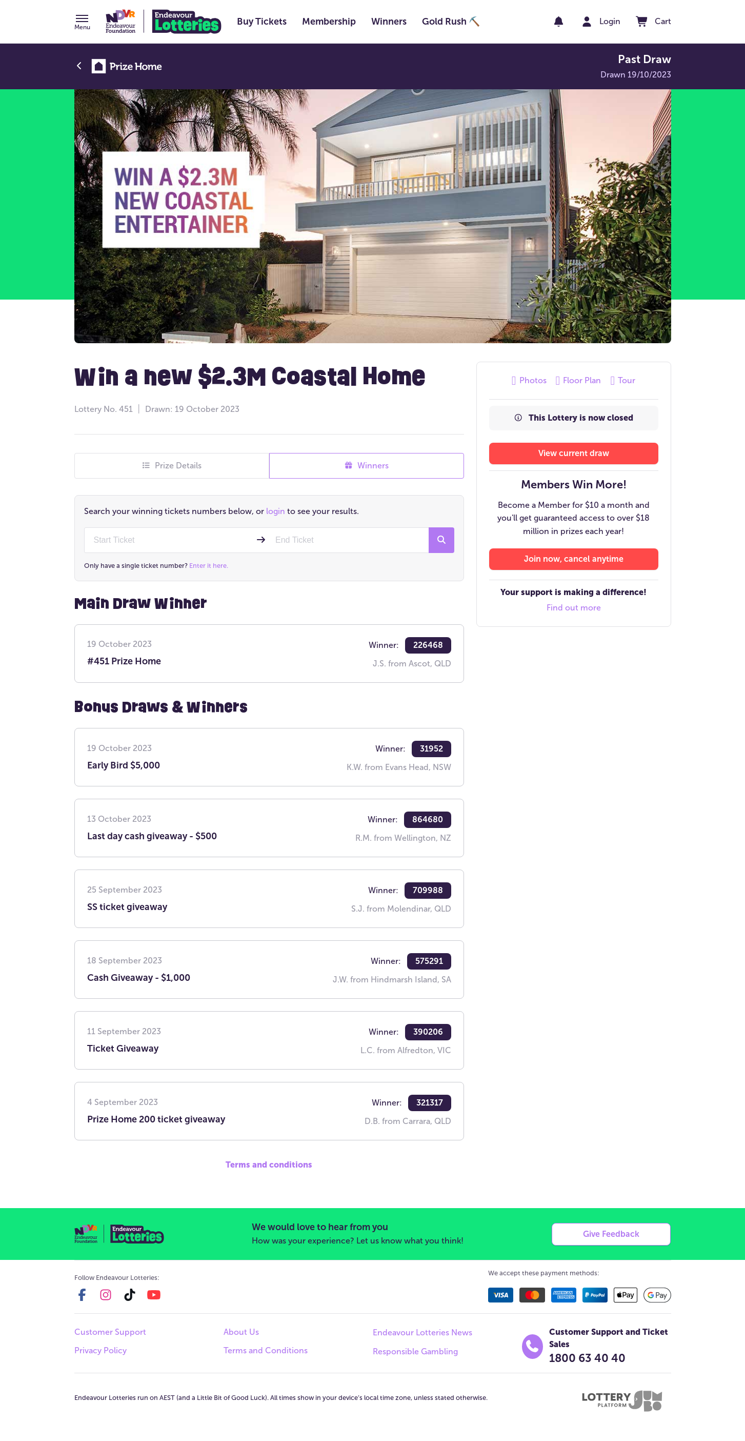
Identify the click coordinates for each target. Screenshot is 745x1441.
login (275, 511)
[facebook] (82, 1295)
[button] (82, 23)
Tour (622, 380)
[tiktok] (129, 1295)
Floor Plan (578, 380)
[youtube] (154, 1295)
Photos (529, 380)
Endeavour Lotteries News (422, 1332)
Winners (366, 466)
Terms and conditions (269, 1165)
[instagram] (105, 1295)
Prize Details (172, 466)
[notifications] (558, 21)
